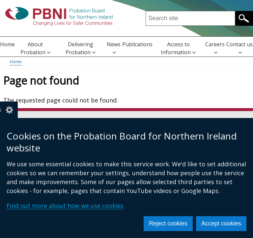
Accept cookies (221, 223)
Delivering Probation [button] (81, 48)
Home (7, 44)
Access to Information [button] (178, 48)
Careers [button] (215, 47)
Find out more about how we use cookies (65, 206)
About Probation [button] (35, 48)
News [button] (114, 47)
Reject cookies (168, 223)
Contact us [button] (239, 47)
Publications (137, 44)
